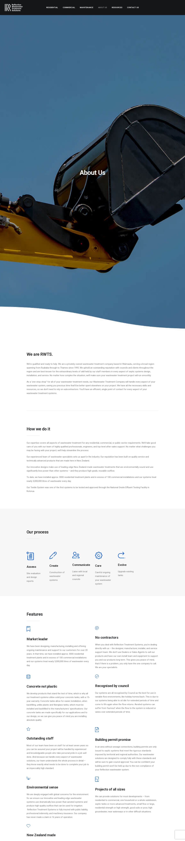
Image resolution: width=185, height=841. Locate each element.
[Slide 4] (92, 669)
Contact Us (133, 8)
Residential (52, 8)
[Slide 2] (86, 669)
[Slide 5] (95, 669)
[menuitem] (52, 7)
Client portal (106, 809)
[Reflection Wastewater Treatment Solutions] (14, 7)
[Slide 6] (98, 669)
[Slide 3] (89, 669)
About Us (102, 8)
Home (102, 789)
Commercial (69, 8)
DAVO (21, 835)
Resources (117, 8)
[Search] (157, 790)
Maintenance (86, 8)
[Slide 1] (83, 669)
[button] (170, 790)
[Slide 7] (102, 669)
